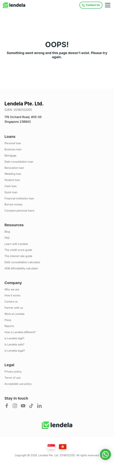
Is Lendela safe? (14, 344)
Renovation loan (14, 167)
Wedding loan (12, 173)
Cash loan (10, 186)
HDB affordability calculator (21, 268)
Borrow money (13, 204)
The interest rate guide (18, 256)
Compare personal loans (19, 210)
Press (7, 320)
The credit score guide (18, 249)
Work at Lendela (14, 313)
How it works (12, 295)
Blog (7, 231)
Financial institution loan (19, 198)
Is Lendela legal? (14, 350)
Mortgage (10, 155)
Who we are (11, 289)
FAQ (6, 237)
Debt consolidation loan (18, 161)
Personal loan (12, 143)
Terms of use (12, 377)
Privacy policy (13, 371)
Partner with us (13, 307)
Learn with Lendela (16, 244)
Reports (9, 326)
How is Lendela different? (20, 332)
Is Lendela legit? (14, 338)
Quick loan (10, 192)
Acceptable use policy (18, 383)
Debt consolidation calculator (22, 262)
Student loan (12, 180)
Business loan (12, 149)
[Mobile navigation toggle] (107, 5)
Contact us (11, 301)
